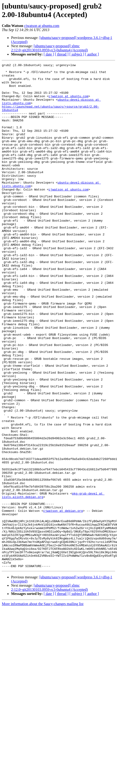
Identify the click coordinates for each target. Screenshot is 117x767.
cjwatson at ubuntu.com (41, 26)
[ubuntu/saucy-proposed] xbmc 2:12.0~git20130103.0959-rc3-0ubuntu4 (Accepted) (49, 48)
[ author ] (92, 54)
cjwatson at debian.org (63, 600)
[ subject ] (76, 54)
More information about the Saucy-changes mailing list (43, 705)
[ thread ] (62, 54)
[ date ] (49, 54)
